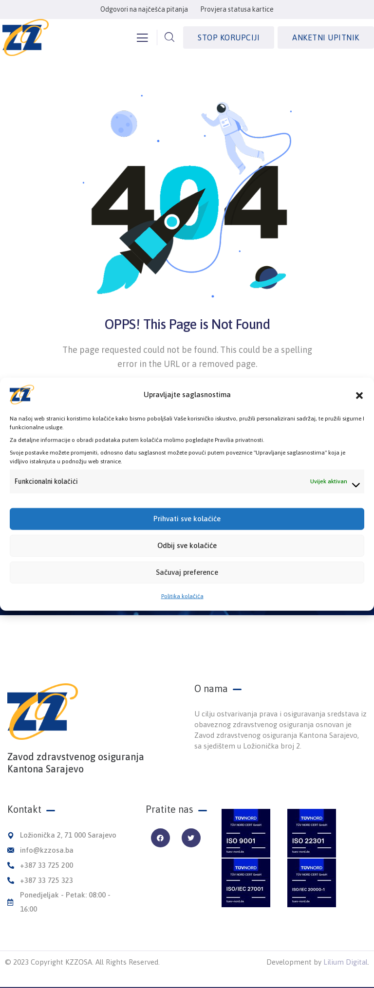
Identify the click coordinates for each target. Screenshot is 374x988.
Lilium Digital (345, 962)
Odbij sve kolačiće (187, 553)
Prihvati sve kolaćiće (187, 527)
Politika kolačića (182, 604)
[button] (359, 402)
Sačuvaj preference (187, 580)
